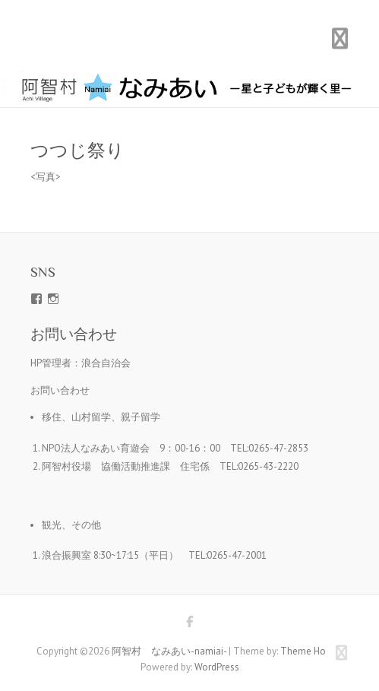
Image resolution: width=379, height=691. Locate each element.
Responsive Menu (340, 38)
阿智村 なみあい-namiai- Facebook (189, 624)
